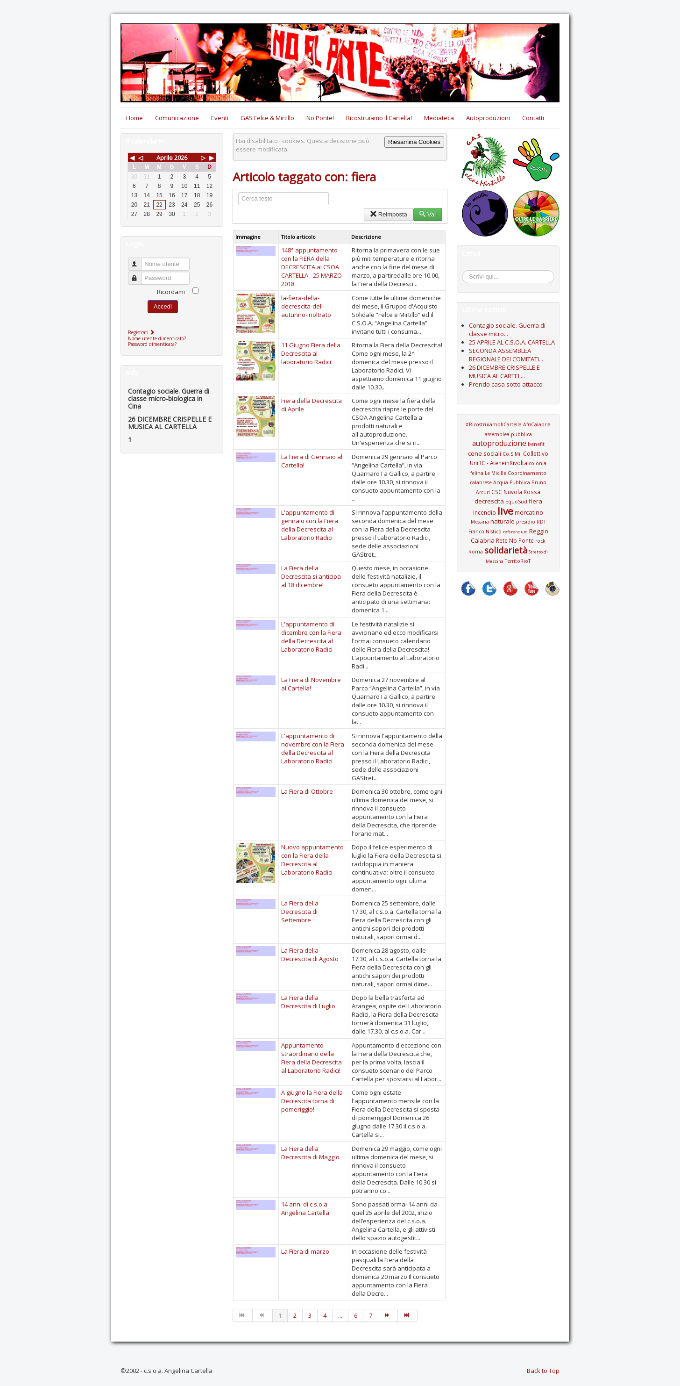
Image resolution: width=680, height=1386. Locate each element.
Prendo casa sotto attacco (506, 384)
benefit (536, 444)
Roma (475, 551)
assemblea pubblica (508, 434)
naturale (502, 521)
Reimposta (388, 214)
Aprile (164, 157)
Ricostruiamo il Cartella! (379, 118)
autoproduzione (499, 443)
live (505, 510)
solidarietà (505, 550)
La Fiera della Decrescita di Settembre (300, 911)
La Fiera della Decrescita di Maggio (310, 1152)
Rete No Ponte (515, 540)
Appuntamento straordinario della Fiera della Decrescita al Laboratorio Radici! (311, 1058)
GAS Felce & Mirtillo (267, 118)
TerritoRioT (518, 561)
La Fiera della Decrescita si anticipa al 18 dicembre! (311, 576)
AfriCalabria (537, 424)
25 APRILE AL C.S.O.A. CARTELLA (512, 342)
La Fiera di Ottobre (307, 791)
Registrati (142, 332)
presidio (525, 521)
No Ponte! (320, 118)
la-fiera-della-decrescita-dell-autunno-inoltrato (306, 306)
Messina (480, 521)
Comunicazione (177, 118)
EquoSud (516, 501)
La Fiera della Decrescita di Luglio (308, 1001)
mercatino (529, 512)
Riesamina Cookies (414, 141)
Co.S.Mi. (512, 454)
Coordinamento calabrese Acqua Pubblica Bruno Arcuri (508, 483)
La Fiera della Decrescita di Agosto (310, 954)
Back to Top (543, 1370)
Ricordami (171, 291)
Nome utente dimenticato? (157, 338)
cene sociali (484, 453)
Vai (427, 214)
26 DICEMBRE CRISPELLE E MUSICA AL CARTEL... (504, 371)
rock (540, 541)
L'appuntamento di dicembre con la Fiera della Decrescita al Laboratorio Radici (311, 637)
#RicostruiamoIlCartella (494, 424)
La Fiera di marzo (305, 1251)
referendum (515, 532)
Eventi (219, 118)
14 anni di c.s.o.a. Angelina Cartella (305, 1208)
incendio (484, 512)
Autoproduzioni (488, 118)
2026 (180, 157)
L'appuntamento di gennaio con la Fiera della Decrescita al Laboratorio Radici (309, 525)
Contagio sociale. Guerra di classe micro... (507, 329)
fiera (535, 501)
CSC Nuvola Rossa (515, 492)
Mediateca (439, 118)
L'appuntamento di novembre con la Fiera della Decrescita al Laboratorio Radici (312, 748)
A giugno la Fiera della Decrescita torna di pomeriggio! (312, 1100)
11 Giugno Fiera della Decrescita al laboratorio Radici (310, 353)
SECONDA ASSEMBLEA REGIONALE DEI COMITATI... (506, 354)
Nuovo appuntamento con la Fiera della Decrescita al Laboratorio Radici (312, 859)
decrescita (489, 501)
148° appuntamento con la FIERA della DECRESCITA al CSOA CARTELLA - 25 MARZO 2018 (311, 267)
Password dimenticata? (152, 344)
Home (134, 118)
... (340, 1315)
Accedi (163, 306)
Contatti (533, 118)
